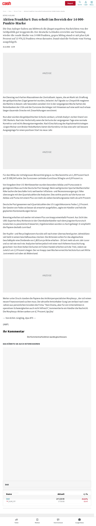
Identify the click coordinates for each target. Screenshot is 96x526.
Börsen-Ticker (18, 11)
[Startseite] (6, 3)
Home (4, 11)
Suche (80, 3)
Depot (70, 3)
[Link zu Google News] (79, 520)
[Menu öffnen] (91, 3)
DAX (8, 499)
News (10, 11)
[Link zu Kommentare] (58, 520)
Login (86, 3)
